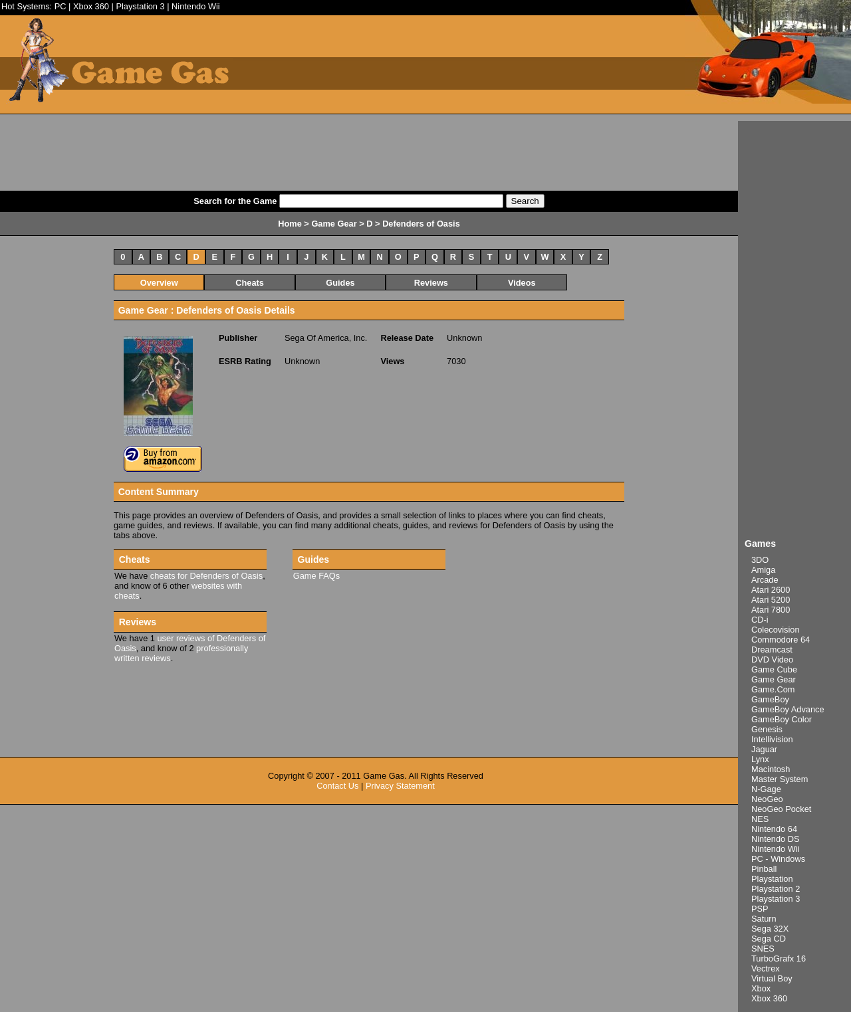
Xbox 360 (91, 6)
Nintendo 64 (774, 829)
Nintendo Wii (196, 6)
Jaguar (764, 749)
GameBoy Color (781, 719)
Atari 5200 (770, 600)
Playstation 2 (775, 889)
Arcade (765, 580)
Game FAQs (316, 576)
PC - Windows (778, 859)
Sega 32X (770, 929)
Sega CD (768, 939)
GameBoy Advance (787, 709)
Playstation (772, 879)
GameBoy (770, 699)
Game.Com (772, 689)
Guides (340, 283)
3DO (760, 560)
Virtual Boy (771, 978)
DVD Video (772, 659)
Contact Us (337, 786)
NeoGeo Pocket (781, 809)
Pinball (764, 869)
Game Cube (774, 669)
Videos (522, 283)
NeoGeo (767, 799)
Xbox (761, 988)
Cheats (249, 283)
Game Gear (773, 679)
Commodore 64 (780, 640)
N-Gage (766, 789)
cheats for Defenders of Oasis (206, 576)
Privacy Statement (400, 786)
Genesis (767, 729)
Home (290, 224)
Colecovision (775, 630)
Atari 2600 (770, 590)
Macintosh (770, 769)
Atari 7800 (770, 610)
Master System (779, 779)
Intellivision (772, 739)
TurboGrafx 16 (778, 958)
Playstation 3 (140, 6)
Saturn (764, 919)
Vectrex (765, 968)
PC (60, 6)
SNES (763, 949)
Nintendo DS (775, 839)
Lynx (760, 759)
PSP (760, 909)
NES (760, 819)
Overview (159, 283)
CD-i (760, 620)
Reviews (431, 283)
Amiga (763, 570)
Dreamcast (771, 650)
